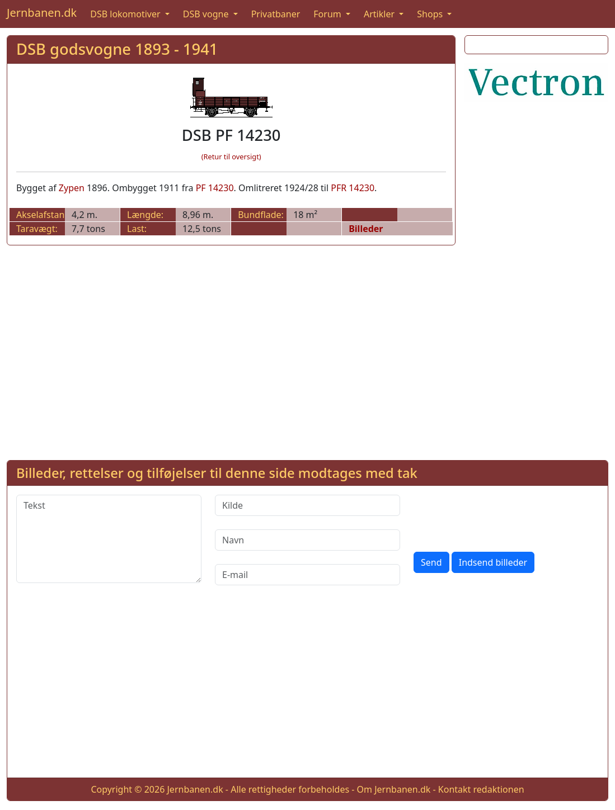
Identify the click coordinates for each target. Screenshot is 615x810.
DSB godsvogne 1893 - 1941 (117, 49)
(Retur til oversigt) (231, 156)
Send (431, 562)
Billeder (366, 228)
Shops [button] (431, 14)
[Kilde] (307, 505)
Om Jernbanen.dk (394, 789)
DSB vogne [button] (207, 14)
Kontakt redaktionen (481, 789)
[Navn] (307, 540)
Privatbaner (276, 14)
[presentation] (499, 516)
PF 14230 (215, 188)
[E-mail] (307, 574)
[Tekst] (108, 539)
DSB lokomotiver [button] (126, 14)
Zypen (71, 188)
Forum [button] (328, 14)
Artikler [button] (380, 14)
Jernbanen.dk (42, 12)
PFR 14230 (352, 188)
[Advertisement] (536, 279)
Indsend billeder (493, 562)
